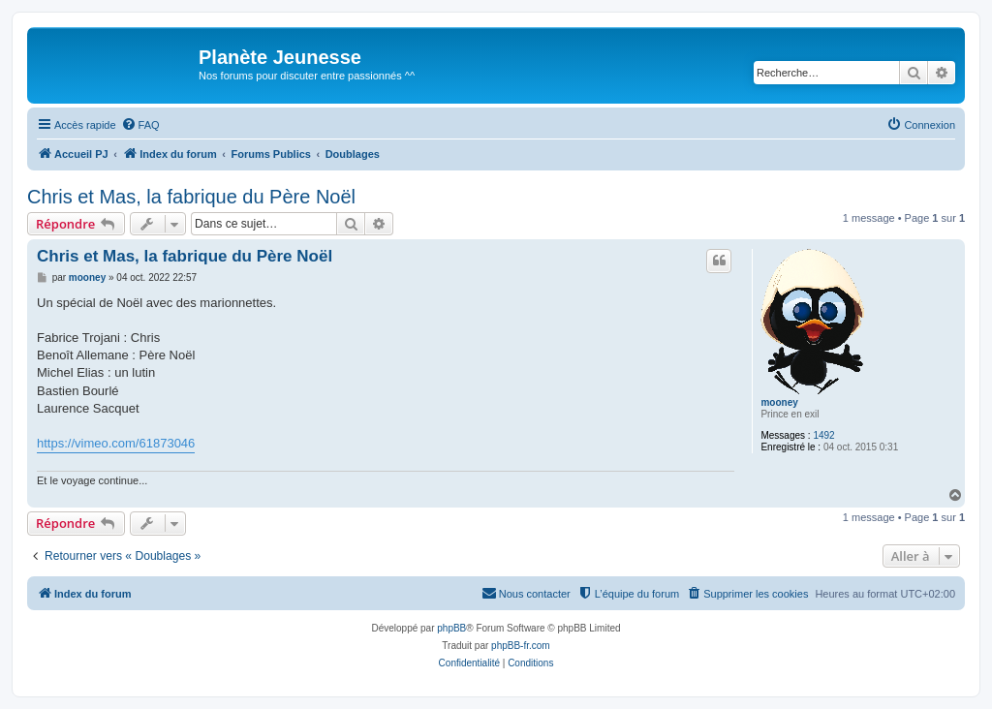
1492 (823, 435)
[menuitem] (140, 125)
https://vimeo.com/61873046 (116, 443)
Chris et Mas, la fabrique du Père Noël (191, 196)
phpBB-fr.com (520, 645)
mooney (778, 402)
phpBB (451, 628)
